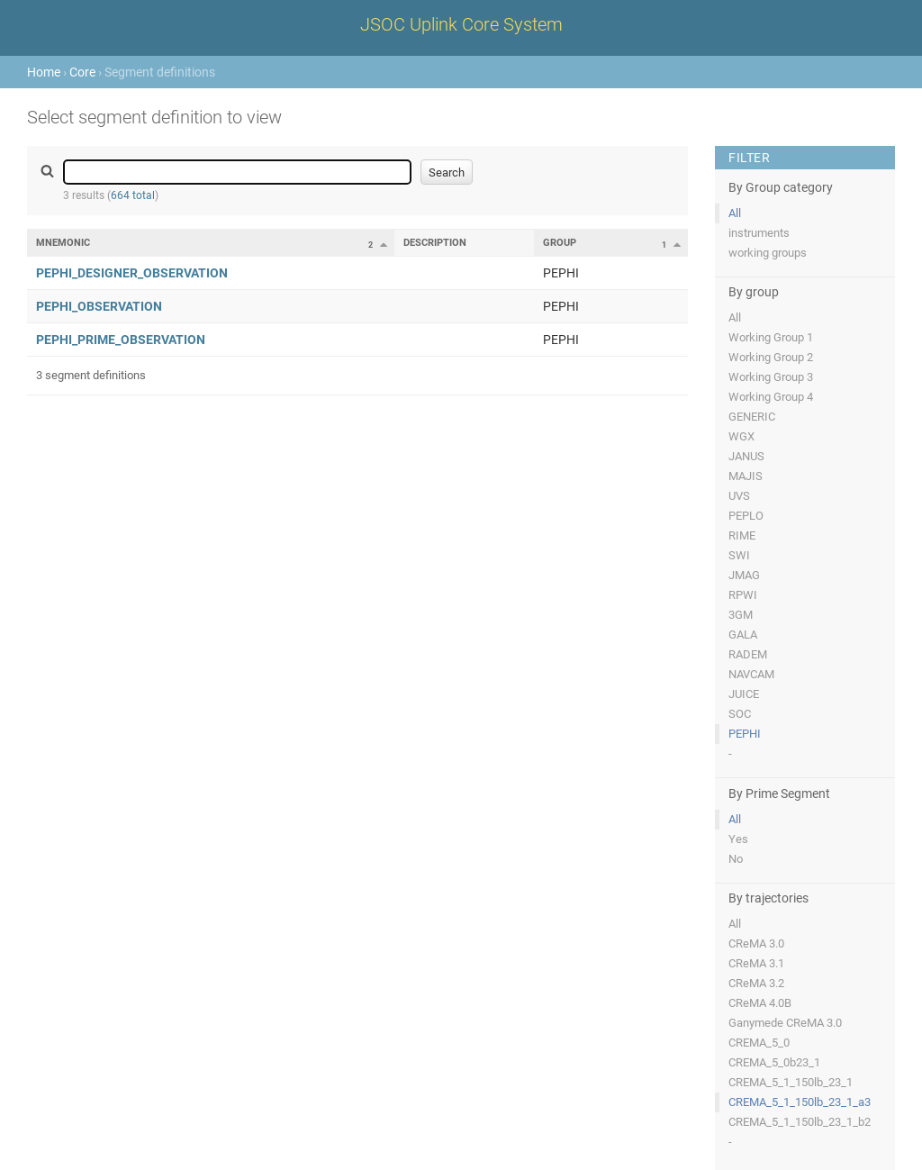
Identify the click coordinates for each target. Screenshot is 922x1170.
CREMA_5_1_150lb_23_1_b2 (799, 1122)
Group (559, 243)
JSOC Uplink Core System (461, 24)
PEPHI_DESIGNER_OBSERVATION (132, 273)
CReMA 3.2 (756, 983)
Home (43, 72)
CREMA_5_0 (759, 1042)
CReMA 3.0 (756, 943)
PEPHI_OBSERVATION (99, 306)
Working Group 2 (770, 357)
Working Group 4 (770, 397)
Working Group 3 (770, 377)
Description (434, 243)
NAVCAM (751, 674)
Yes (738, 839)
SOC (739, 714)
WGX (741, 436)
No (735, 859)
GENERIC (751, 416)
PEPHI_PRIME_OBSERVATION (120, 339)
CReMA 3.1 (756, 963)
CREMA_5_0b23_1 (774, 1062)
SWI (739, 555)
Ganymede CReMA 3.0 (785, 1022)
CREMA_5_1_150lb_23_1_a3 (799, 1102)
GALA (742, 634)
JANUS (746, 456)
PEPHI (744, 733)
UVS (739, 496)
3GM (740, 614)
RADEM (747, 654)
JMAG (744, 575)
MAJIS (745, 476)
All (734, 213)
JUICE (743, 694)
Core (82, 72)
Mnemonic (63, 243)
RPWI (742, 595)
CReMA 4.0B (759, 1003)
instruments (759, 233)
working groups (767, 252)
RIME (741, 535)
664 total (133, 195)
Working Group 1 (770, 337)
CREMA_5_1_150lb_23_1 (790, 1082)
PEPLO (746, 515)
